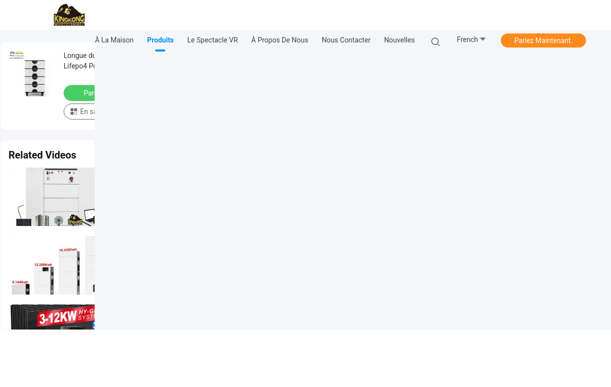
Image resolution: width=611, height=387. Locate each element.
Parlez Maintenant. (543, 40)
